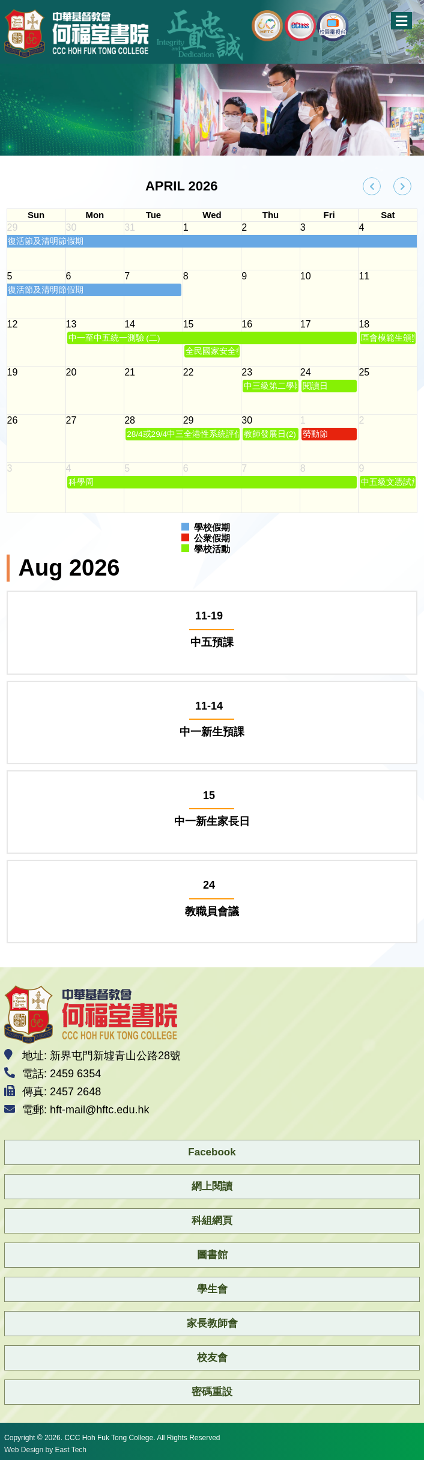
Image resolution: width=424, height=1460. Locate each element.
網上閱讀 (212, 1186)
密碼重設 (212, 1392)
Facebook (211, 1152)
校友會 (212, 1357)
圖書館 (212, 1255)
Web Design (23, 1450)
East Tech (70, 1450)
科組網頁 (212, 1220)
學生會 (212, 1289)
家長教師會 (212, 1323)
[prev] (372, 186)
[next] (402, 186)
